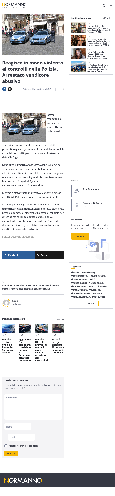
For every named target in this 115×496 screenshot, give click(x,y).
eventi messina (98, 276)
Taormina (28, 289)
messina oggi (17, 289)
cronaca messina (80, 279)
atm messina (99, 297)
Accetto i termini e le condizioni (24, 445)
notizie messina (80, 286)
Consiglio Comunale (81, 297)
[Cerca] (104, 5)
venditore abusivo (42, 289)
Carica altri (91, 303)
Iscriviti (80, 236)
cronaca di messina (50, 285)
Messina (6, 289)
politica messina (80, 290)
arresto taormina (33, 285)
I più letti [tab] (106, 18)
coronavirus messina (82, 293)
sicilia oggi (95, 290)
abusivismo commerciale (13, 285)
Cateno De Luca (96, 283)
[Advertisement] (91, 158)
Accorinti (98, 293)
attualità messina (80, 276)
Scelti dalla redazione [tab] (81, 18)
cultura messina (80, 283)
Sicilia (93, 279)
